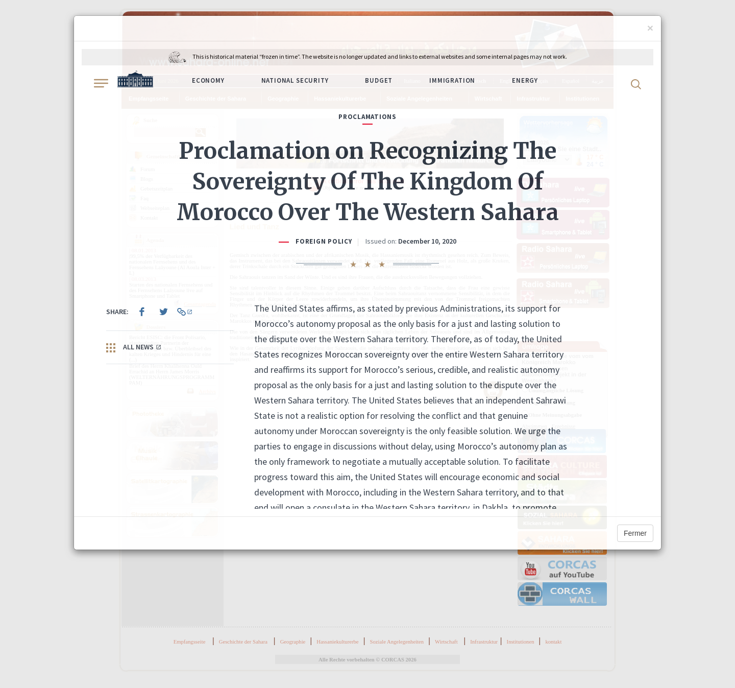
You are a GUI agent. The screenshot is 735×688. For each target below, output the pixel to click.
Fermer (635, 533)
